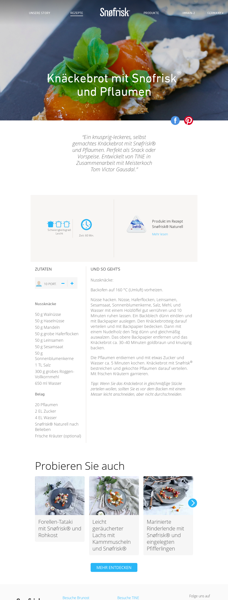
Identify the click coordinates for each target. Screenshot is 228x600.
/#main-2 (188, 13)
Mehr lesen (160, 234)
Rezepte (76, 13)
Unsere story (39, 13)
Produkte (151, 13)
